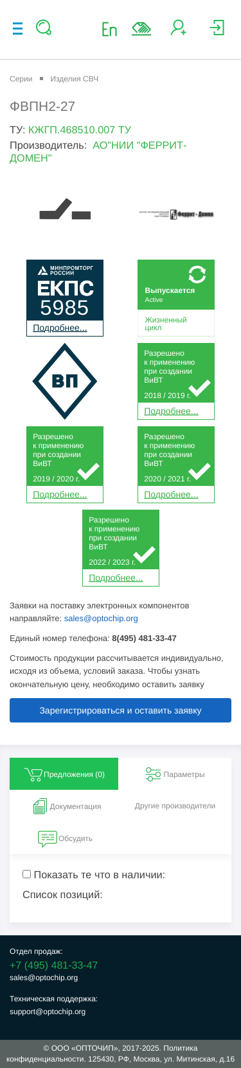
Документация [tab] (66, 806)
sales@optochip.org (101, 618)
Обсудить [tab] (65, 838)
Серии (21, 78)
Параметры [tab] (174, 774)
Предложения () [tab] (64, 774)
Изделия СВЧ (74, 78)
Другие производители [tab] (175, 805)
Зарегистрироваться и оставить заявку (120, 710)
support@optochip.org (47, 1011)
